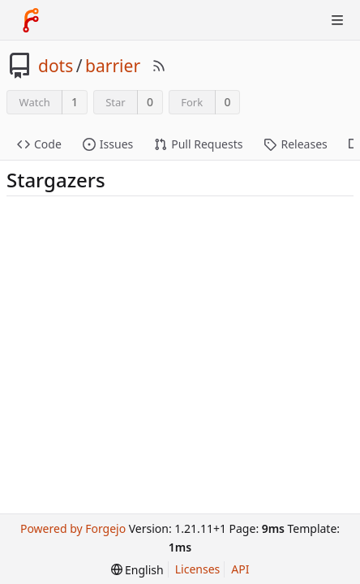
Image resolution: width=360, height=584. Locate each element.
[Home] (31, 20)
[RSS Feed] (159, 65)
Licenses (198, 569)
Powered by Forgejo (73, 528)
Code (39, 144)
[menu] (137, 570)
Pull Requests (198, 144)
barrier (112, 66)
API (240, 569)
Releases (295, 144)
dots (55, 66)
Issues (108, 144)
